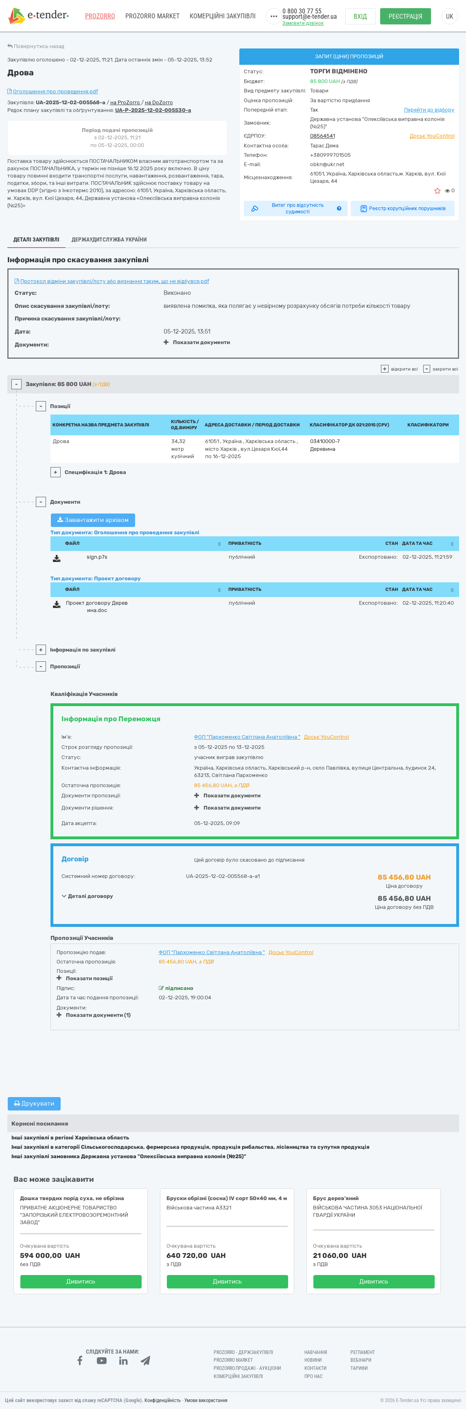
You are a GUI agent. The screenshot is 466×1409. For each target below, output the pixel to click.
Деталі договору (87, 896)
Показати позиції (85, 978)
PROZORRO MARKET (152, 16)
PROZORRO (100, 16)
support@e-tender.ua (309, 16)
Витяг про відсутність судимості (295, 208)
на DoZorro (159, 102)
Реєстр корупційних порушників (402, 208)
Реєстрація (405, 16)
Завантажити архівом (93, 520)
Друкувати (34, 1103)
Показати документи (197, 342)
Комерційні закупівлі (223, 16)
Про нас (313, 1376)
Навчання (315, 1352)
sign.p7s (97, 557)
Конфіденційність (162, 1400)
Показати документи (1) (94, 1015)
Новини (313, 1360)
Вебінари (360, 1360)
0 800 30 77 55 (302, 11)
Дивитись (80, 1281)
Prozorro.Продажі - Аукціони (247, 1368)
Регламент (362, 1352)
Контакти (315, 1368)
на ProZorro (125, 102)
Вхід (360, 16)
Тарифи (359, 1368)
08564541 (322, 136)
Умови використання (206, 1400)
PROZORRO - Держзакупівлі (243, 1352)
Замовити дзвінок (303, 23)
